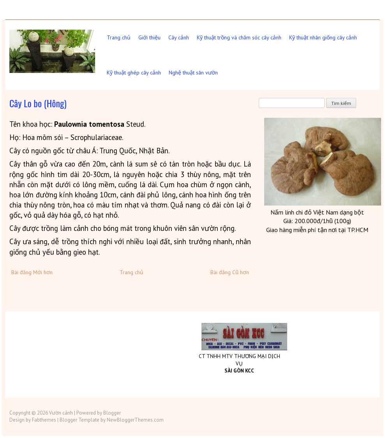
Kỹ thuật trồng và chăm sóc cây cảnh (239, 37)
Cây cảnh (178, 37)
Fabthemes (44, 420)
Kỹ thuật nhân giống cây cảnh (323, 37)
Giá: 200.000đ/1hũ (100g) (317, 221)
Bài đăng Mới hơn (32, 272)
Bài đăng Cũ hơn (229, 272)
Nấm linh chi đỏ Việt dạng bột (317, 212)
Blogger (112, 413)
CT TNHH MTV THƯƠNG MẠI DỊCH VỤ (239, 360)
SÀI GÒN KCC (239, 370)
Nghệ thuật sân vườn (193, 72)
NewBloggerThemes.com (135, 420)
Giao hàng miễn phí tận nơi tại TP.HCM (317, 230)
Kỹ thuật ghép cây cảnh (134, 72)
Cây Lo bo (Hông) (38, 103)
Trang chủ (119, 37)
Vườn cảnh (61, 413)
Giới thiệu (149, 37)
